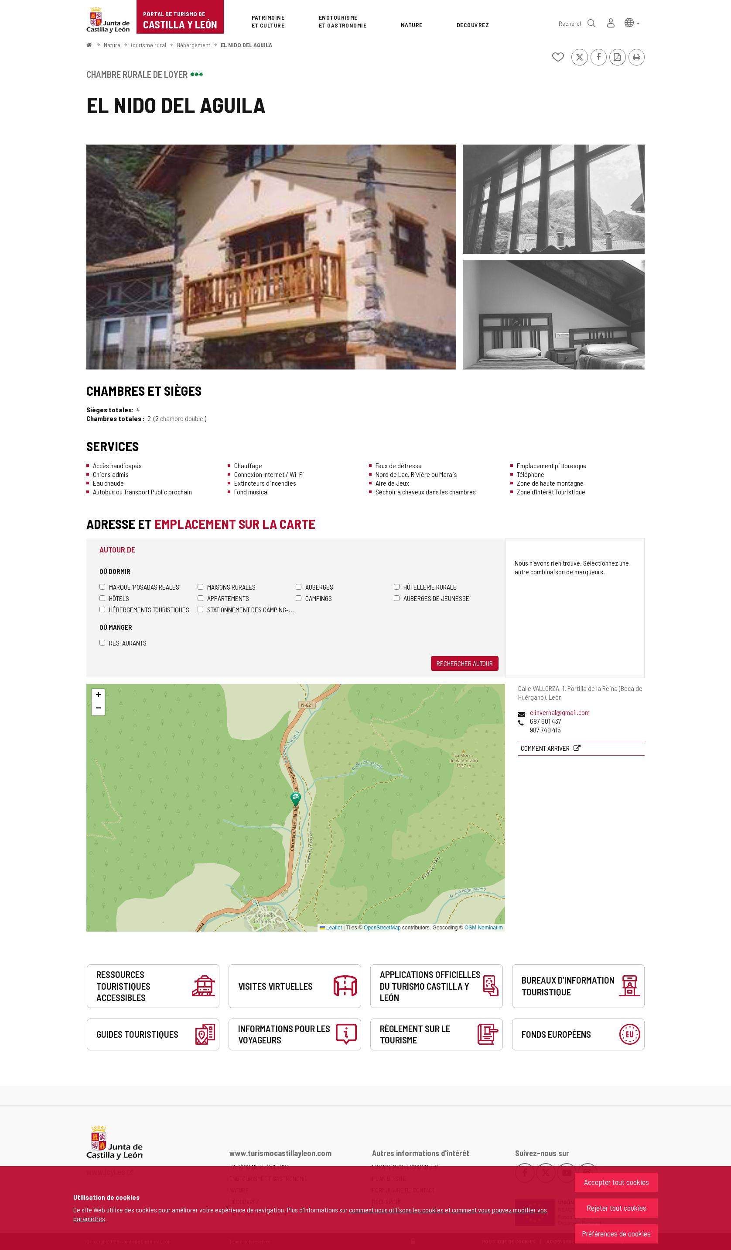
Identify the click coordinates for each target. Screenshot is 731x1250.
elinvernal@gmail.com (560, 712)
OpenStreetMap (382, 928)
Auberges (314, 587)
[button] (632, 22)
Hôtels (114, 598)
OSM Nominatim (484, 928)
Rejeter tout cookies (616, 1207)
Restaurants (123, 643)
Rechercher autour (465, 663)
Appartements (223, 598)
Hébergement (193, 44)
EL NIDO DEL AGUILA (246, 44)
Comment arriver (546, 748)
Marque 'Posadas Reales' (139, 587)
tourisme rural (148, 44)
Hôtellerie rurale (425, 587)
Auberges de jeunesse (431, 598)
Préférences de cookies (616, 1233)
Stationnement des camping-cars (247, 609)
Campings (314, 598)
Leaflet (331, 928)
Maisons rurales (227, 587)
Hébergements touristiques (144, 609)
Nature (112, 44)
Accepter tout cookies (616, 1182)
